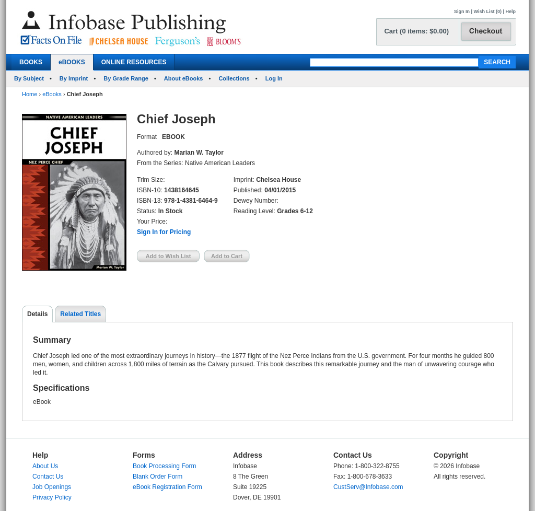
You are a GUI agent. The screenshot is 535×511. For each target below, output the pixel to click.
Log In (274, 78)
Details (37, 314)
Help (510, 11)
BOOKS (30, 62)
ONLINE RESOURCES (134, 62)
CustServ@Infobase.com (368, 487)
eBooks (52, 94)
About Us (45, 466)
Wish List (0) (488, 11)
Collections (233, 78)
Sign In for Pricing (164, 232)
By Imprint (74, 78)
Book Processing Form (164, 466)
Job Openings (51, 487)
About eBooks (183, 78)
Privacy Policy (52, 497)
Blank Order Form (157, 476)
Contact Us (47, 476)
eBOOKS (72, 62)
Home (29, 94)
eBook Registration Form (167, 487)
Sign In (462, 11)
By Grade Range (125, 78)
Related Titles (80, 314)
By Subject (29, 78)
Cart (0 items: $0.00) (416, 31)
